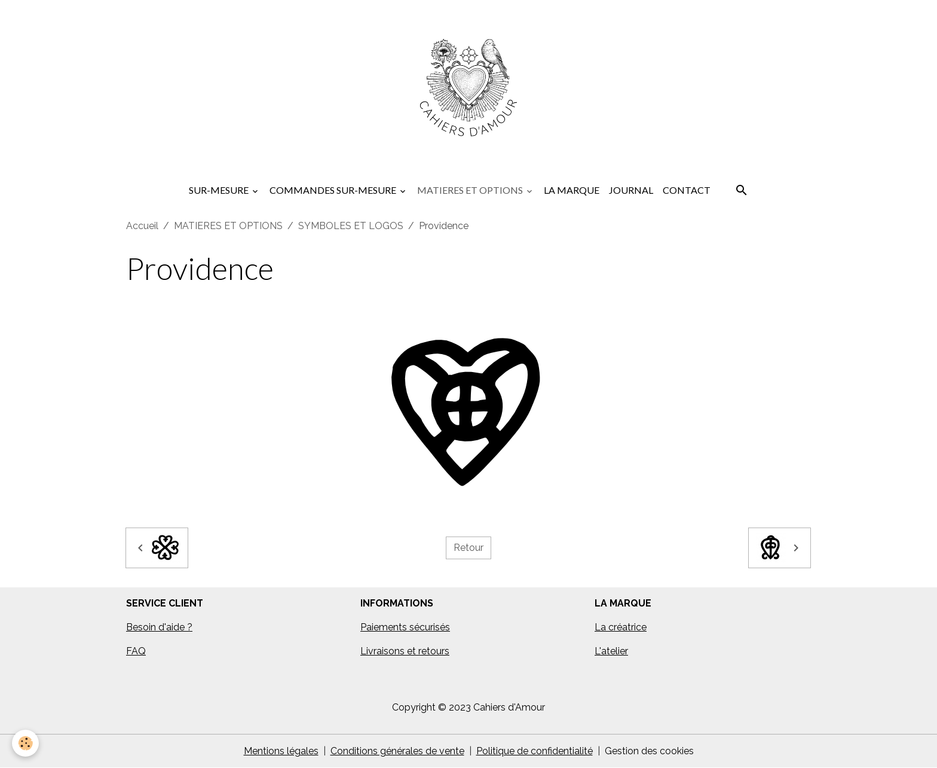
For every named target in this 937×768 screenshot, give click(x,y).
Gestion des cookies (649, 751)
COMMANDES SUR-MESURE (334, 190)
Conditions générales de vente (397, 751)
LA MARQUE (571, 190)
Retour (468, 547)
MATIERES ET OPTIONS (471, 190)
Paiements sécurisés (405, 627)
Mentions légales (281, 751)
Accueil (142, 225)
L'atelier (611, 651)
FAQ (136, 651)
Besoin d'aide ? (159, 627)
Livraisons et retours (404, 651)
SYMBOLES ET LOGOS (350, 225)
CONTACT (687, 190)
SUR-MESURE (219, 190)
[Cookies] (25, 743)
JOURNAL (631, 190)
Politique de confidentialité (534, 751)
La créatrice (621, 627)
